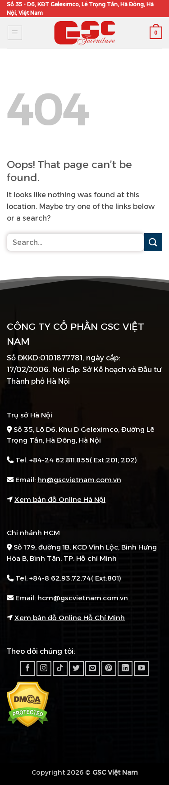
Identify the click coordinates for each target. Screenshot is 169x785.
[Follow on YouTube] (141, 668)
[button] (15, 33)
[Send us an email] (92, 668)
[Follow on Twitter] (76, 668)
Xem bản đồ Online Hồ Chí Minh (69, 617)
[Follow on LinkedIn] (125, 668)
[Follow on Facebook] (27, 668)
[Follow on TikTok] (60, 668)
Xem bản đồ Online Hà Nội (59, 499)
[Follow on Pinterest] (108, 668)
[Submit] (153, 242)
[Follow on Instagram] (44, 668)
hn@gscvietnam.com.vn (79, 479)
